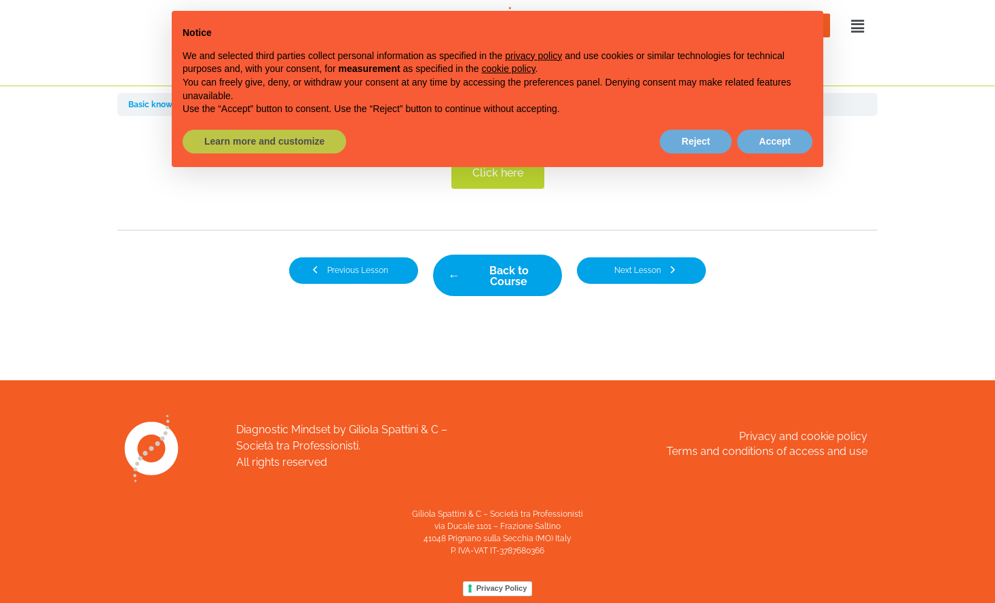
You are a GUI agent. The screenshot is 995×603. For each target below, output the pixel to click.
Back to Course (509, 276)
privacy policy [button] (533, 55)
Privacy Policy (501, 588)
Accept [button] (775, 141)
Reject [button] (695, 141)
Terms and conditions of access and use (767, 451)
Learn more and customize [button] (264, 141)
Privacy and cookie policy (803, 436)
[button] (856, 26)
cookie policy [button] (508, 68)
